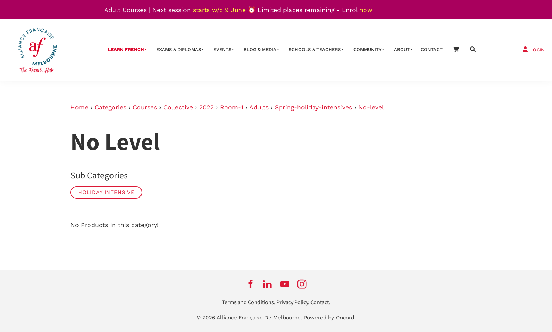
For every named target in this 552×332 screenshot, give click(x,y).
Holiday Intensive (106, 192)
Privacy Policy (292, 302)
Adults (259, 107)
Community (367, 49)
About (402, 49)
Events (222, 49)
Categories (110, 107)
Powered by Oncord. (330, 317)
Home (79, 107)
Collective (178, 107)
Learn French (126, 49)
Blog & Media (260, 49)
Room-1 (231, 107)
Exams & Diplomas (178, 49)
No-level (371, 107)
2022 (206, 107)
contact (432, 49)
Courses (145, 107)
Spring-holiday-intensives (313, 107)
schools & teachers (315, 49)
